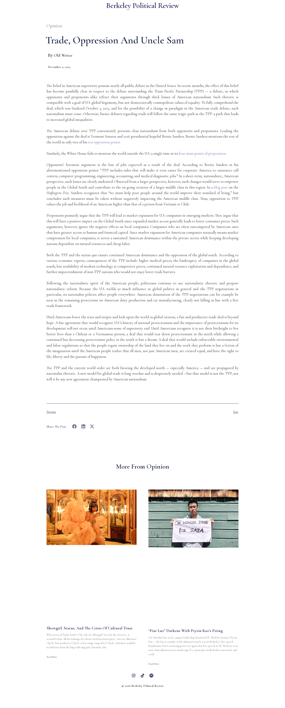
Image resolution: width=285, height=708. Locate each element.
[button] (74, 426)
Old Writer (63, 55)
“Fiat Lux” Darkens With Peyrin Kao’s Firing (185, 630)
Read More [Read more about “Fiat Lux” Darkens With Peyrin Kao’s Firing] (153, 663)
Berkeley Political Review (142, 5)
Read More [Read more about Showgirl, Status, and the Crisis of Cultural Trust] (52, 657)
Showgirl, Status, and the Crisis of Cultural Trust (90, 628)
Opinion (54, 26)
